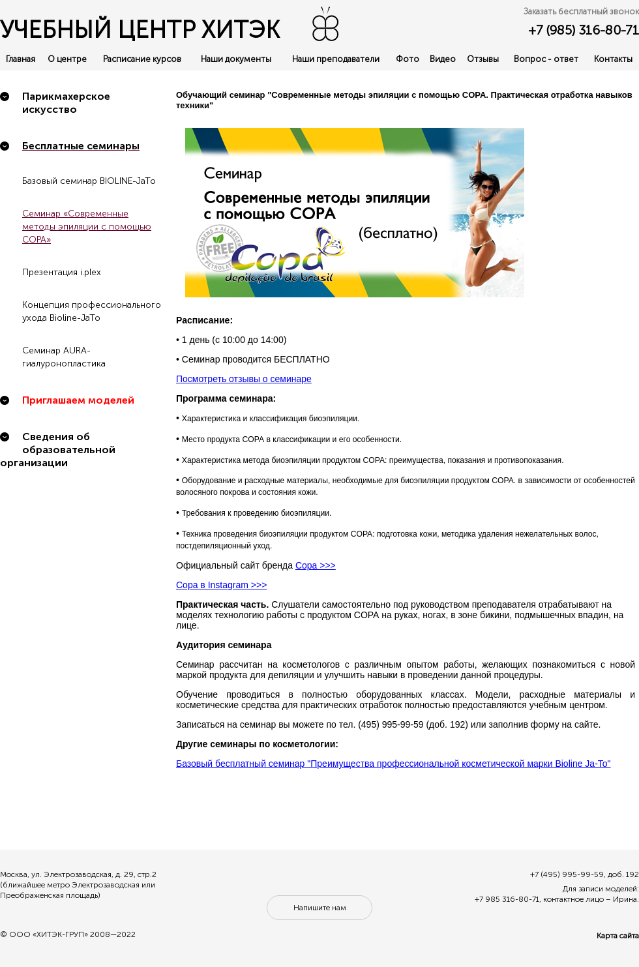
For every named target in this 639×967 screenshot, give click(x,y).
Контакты (613, 59)
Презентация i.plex (61, 272)
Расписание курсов (142, 59)
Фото (407, 59)
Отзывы (483, 59)
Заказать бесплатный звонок (581, 11)
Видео (443, 59)
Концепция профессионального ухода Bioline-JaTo (91, 311)
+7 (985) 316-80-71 (583, 30)
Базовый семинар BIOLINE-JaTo (89, 180)
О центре (67, 59)
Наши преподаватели (335, 59)
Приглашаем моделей (78, 400)
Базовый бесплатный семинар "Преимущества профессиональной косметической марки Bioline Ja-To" (393, 763)
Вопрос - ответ (546, 59)
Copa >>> (315, 565)
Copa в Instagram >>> (221, 585)
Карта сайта (618, 935)
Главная (20, 59)
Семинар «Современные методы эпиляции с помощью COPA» (86, 226)
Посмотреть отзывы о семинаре (244, 379)
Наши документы (236, 59)
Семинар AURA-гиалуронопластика (64, 357)
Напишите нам (319, 907)
